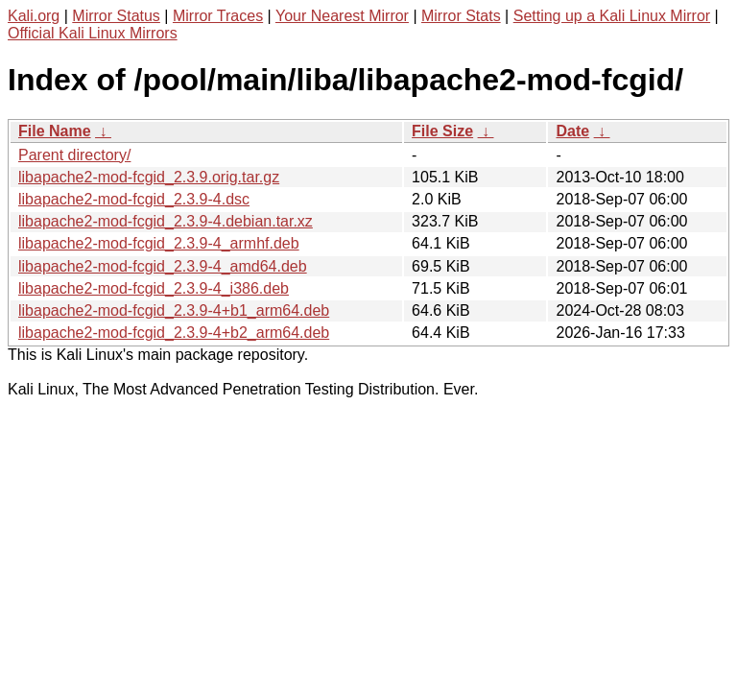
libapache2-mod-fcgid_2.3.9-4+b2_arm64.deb (173, 332)
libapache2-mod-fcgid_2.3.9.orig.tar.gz (148, 177)
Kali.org (33, 16)
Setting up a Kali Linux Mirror (611, 16)
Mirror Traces (218, 16)
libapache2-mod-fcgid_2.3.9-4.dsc (134, 199)
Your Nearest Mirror (342, 16)
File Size (442, 131)
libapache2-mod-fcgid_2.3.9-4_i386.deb (153, 288)
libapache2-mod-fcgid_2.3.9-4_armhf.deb (158, 243)
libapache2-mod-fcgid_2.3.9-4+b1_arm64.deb (173, 310)
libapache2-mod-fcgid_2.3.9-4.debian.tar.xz (165, 221)
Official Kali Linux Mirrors (93, 33)
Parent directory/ (74, 155)
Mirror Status (116, 16)
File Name (54, 131)
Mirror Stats (461, 16)
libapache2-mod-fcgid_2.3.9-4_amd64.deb (162, 266)
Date (572, 131)
